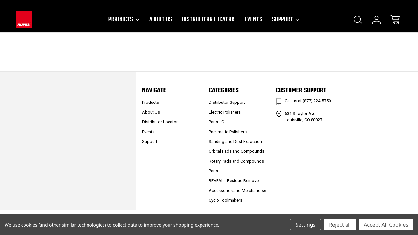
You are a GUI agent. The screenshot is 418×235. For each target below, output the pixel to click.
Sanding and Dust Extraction (235, 141)
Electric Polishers (225, 112)
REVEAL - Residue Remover (234, 180)
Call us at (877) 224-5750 (308, 100)
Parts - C (216, 121)
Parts (213, 170)
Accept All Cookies (386, 224)
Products (123, 19)
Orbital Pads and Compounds (236, 151)
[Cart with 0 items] (394, 19)
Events (253, 19)
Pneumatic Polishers (228, 131)
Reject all (340, 224)
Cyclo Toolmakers (225, 200)
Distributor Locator (208, 19)
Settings (305, 224)
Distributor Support (227, 102)
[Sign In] (376, 19)
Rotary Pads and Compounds (236, 161)
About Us (160, 19)
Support (286, 19)
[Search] (358, 19)
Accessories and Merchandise (237, 190)
